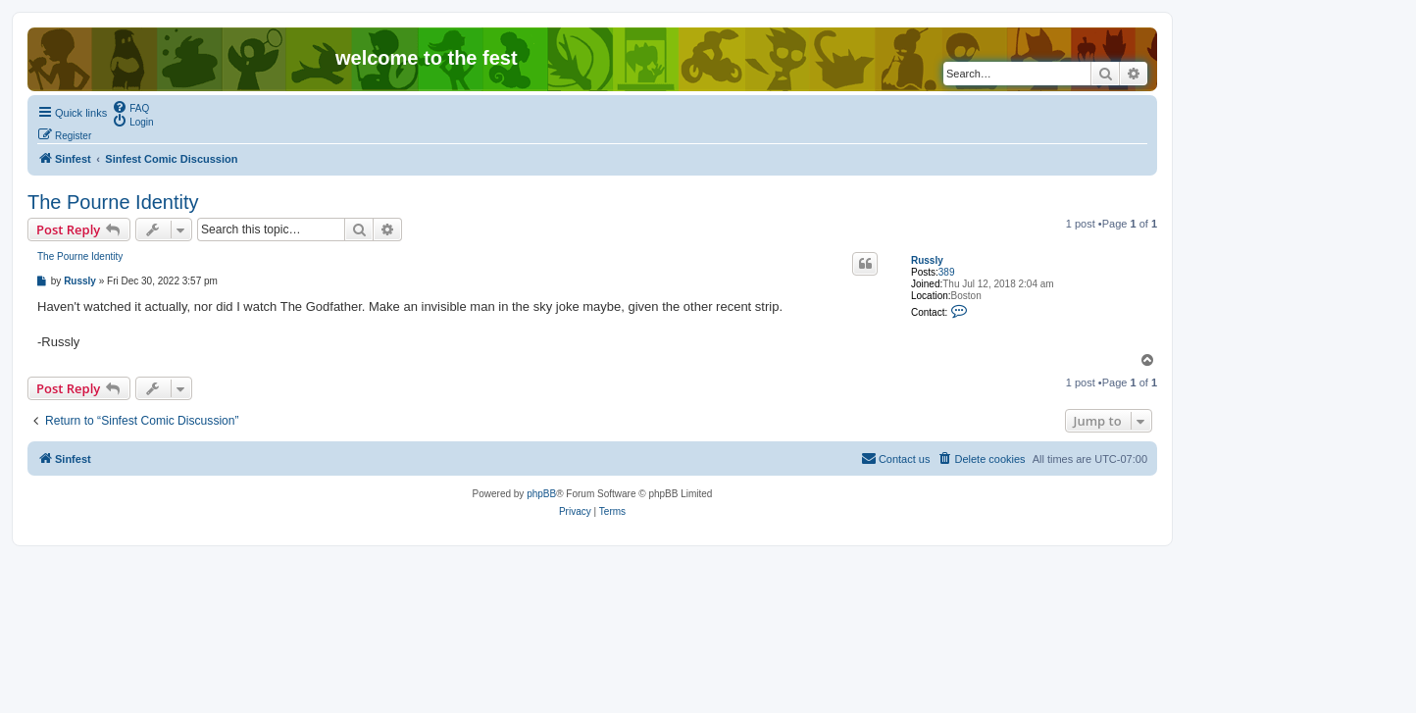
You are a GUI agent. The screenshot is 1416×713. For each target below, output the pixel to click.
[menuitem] (130, 107)
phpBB (541, 493)
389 (946, 272)
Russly (927, 260)
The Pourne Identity (113, 202)
